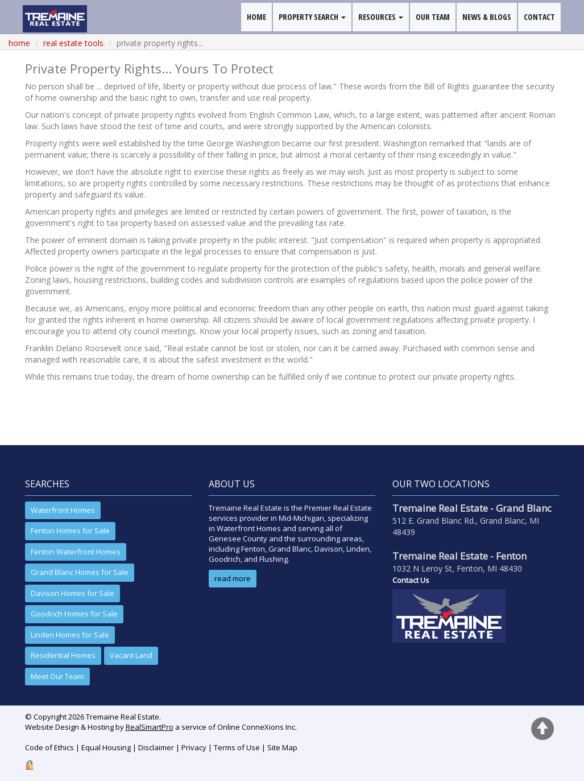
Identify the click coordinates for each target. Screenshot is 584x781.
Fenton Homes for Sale (70, 530)
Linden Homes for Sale (70, 635)
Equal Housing (106, 747)
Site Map (282, 747)
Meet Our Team (57, 676)
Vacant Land (131, 655)
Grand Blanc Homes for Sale (80, 572)
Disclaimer (156, 747)
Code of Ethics (49, 747)
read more (232, 578)
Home (19, 43)
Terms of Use (237, 747)
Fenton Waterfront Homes (76, 551)
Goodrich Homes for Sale (74, 614)
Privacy (193, 747)
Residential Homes (63, 655)
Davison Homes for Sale (72, 593)
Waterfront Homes (63, 510)
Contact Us (410, 580)
